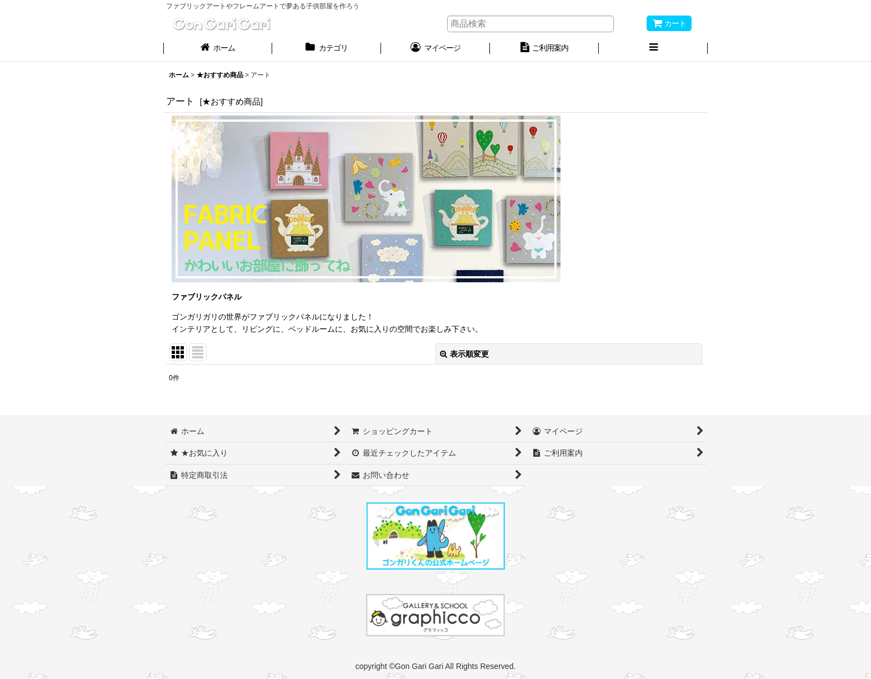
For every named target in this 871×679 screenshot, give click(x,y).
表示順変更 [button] (464, 354)
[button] (653, 49)
